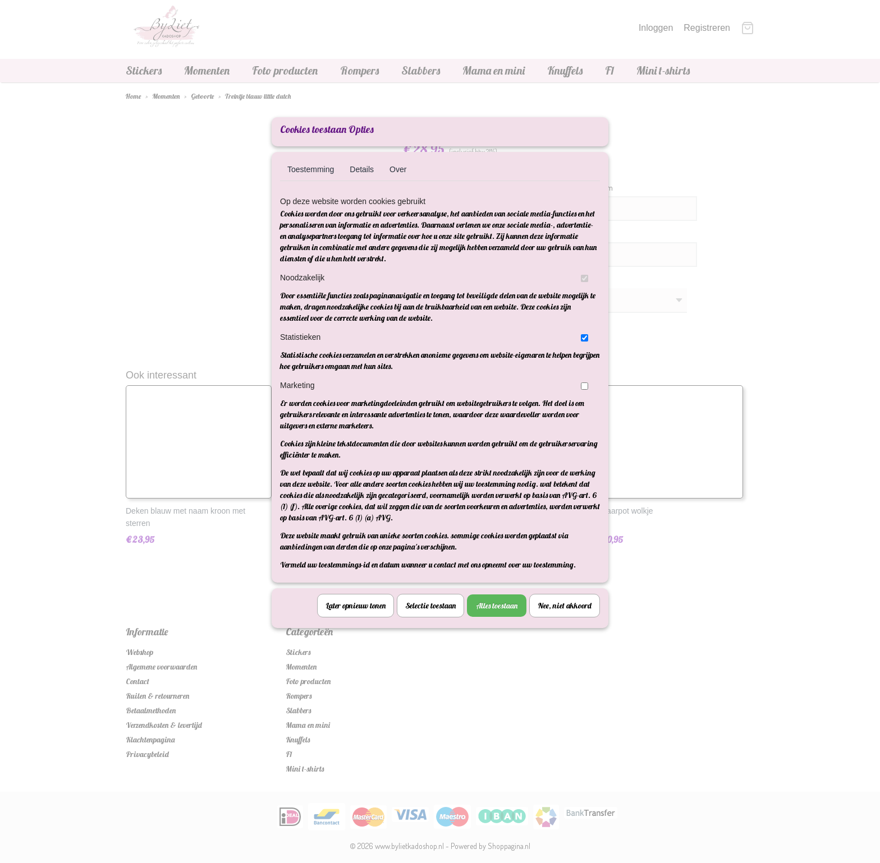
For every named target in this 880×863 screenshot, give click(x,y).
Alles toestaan (496, 620)
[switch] (584, 293)
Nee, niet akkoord (565, 620)
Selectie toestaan (430, 620)
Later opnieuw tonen (356, 620)
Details (362, 183)
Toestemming (310, 183)
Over (397, 183)
